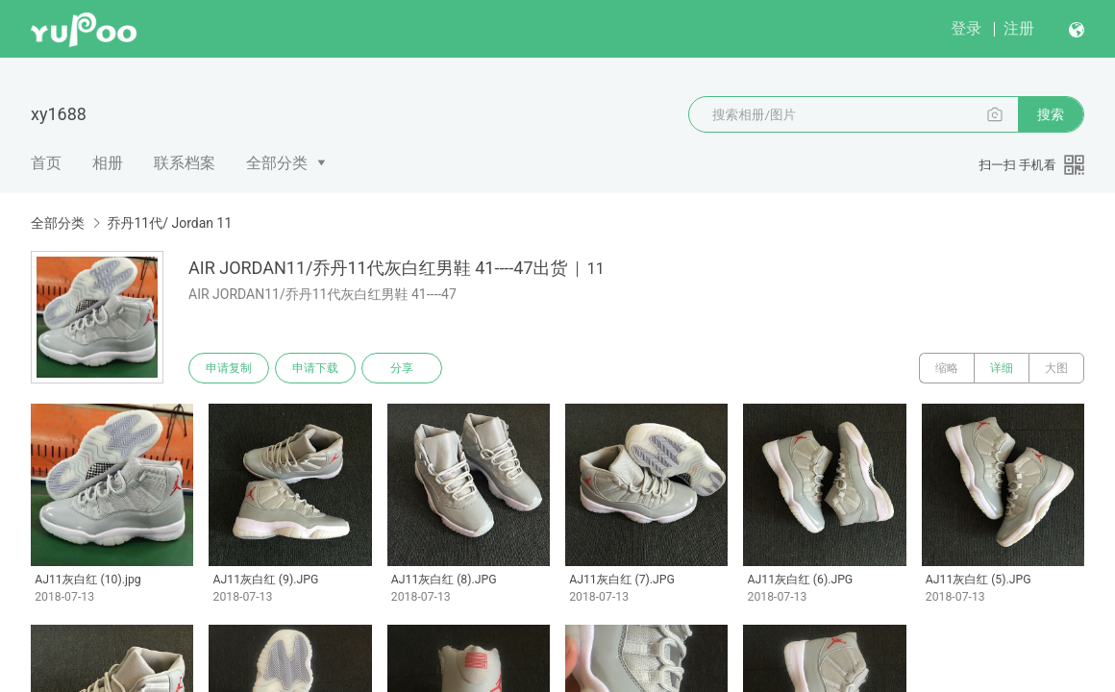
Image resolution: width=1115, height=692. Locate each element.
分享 (401, 368)
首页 (46, 163)
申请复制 (229, 368)
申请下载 (315, 368)
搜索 (1050, 114)
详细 (1001, 368)
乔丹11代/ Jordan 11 (169, 223)
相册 (107, 163)
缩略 (946, 368)
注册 (1019, 28)
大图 (1056, 368)
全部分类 (277, 163)
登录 (966, 28)
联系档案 (184, 163)
